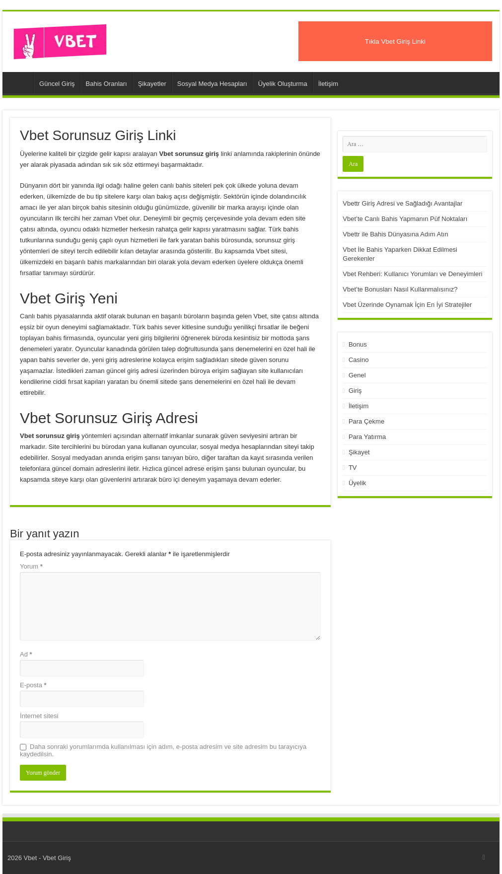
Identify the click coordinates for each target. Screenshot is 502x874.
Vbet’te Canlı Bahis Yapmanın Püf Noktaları (405, 218)
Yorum (31, 566)
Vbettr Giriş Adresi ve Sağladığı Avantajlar (402, 203)
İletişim (328, 83)
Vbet (20, 82)
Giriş (355, 390)
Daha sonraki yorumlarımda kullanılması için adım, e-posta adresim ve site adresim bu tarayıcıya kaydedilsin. (163, 750)
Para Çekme (366, 421)
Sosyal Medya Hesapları (212, 83)
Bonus (358, 344)
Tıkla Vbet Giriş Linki (395, 41)
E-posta (33, 685)
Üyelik (357, 483)
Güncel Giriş (57, 83)
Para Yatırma (367, 436)
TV (353, 467)
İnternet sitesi (39, 716)
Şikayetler (152, 83)
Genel (357, 375)
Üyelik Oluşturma (282, 83)
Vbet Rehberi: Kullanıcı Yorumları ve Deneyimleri (412, 274)
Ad (26, 654)
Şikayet (359, 452)
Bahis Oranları (106, 83)
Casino (358, 360)
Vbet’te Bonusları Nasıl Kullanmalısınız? (400, 289)
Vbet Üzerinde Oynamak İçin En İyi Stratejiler (407, 304)
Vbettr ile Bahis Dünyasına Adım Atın (395, 234)
